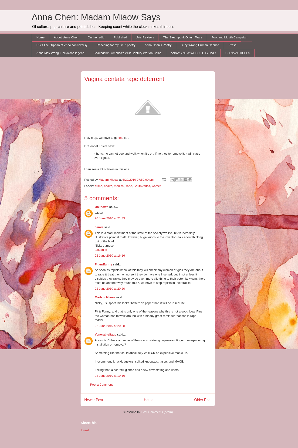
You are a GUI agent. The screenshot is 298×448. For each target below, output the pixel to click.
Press (232, 45)
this (121, 137)
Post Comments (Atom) (157, 412)
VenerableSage (105, 334)
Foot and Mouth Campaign (229, 37)
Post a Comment (101, 384)
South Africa (142, 186)
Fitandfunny (103, 264)
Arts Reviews (145, 37)
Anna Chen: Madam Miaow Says (96, 17)
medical (119, 186)
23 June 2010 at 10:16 (110, 375)
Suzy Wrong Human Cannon (200, 45)
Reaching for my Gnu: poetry (116, 45)
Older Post (202, 400)
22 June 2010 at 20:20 (110, 288)
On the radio (96, 37)
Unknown (101, 207)
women (157, 186)
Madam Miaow (105, 297)
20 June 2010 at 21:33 (110, 218)
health (108, 186)
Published (120, 37)
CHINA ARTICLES (237, 53)
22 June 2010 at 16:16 (110, 255)
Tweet (85, 430)
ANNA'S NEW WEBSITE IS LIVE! (193, 53)
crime (98, 186)
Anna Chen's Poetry (158, 45)
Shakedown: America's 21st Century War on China (127, 53)
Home (41, 37)
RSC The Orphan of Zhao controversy (62, 45)
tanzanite (101, 249)
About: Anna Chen (66, 37)
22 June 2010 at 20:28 (110, 326)
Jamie (99, 227)
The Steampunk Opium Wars (182, 37)
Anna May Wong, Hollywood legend (61, 53)
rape (129, 186)
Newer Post (93, 400)
